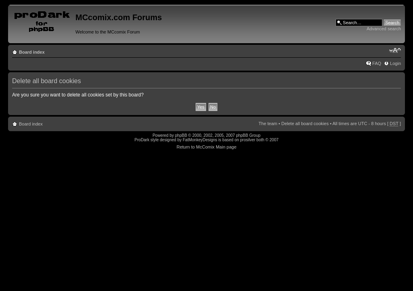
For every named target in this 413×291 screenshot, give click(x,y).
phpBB (181, 135)
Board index (32, 52)
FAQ (376, 63)
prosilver (247, 140)
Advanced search (384, 28)
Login (395, 63)
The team (268, 123)
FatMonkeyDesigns (200, 140)
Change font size (395, 50)
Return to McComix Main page (207, 146)
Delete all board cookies (304, 123)
